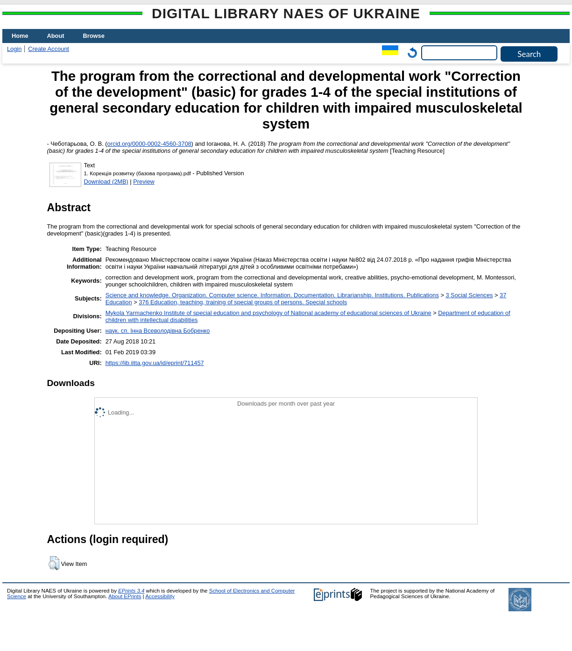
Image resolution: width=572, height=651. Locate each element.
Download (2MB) (106, 181)
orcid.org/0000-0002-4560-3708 (149, 143)
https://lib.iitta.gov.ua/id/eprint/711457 (155, 362)
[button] (54, 563)
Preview (144, 181)
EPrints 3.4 (131, 591)
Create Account (48, 48)
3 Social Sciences (469, 295)
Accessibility (160, 596)
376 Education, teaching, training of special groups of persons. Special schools (243, 302)
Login (14, 48)
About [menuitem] (55, 35)
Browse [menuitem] (94, 35)
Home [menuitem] (20, 35)
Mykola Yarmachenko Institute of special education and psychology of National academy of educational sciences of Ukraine (268, 312)
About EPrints (124, 596)
